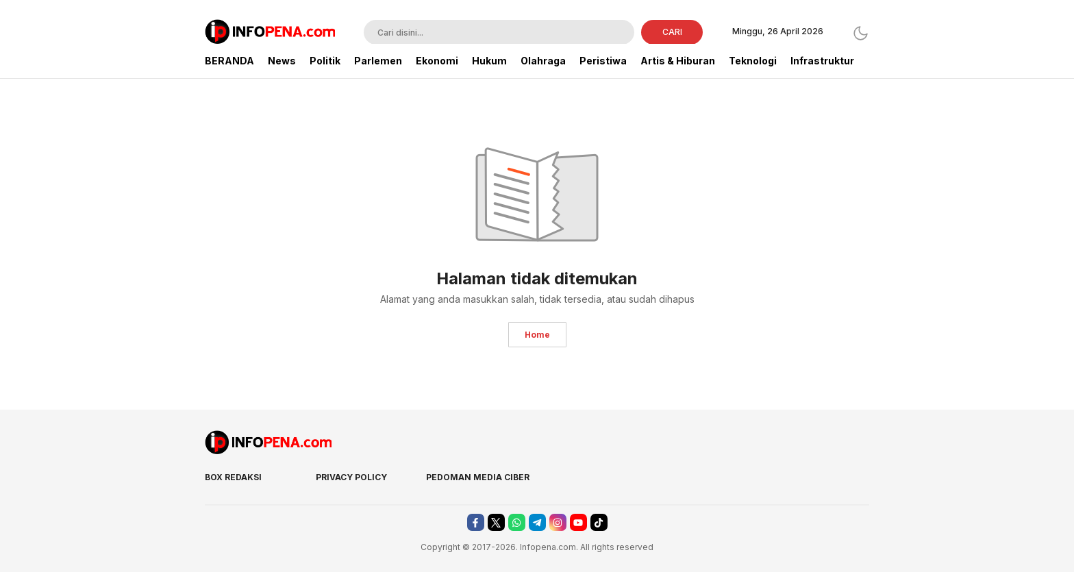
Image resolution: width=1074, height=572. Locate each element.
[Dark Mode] (860, 33)
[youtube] (578, 522)
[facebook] (475, 522)
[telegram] (537, 522)
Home (537, 334)
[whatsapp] (516, 522)
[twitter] (496, 522)
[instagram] (557, 522)
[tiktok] (599, 522)
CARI (672, 32)
